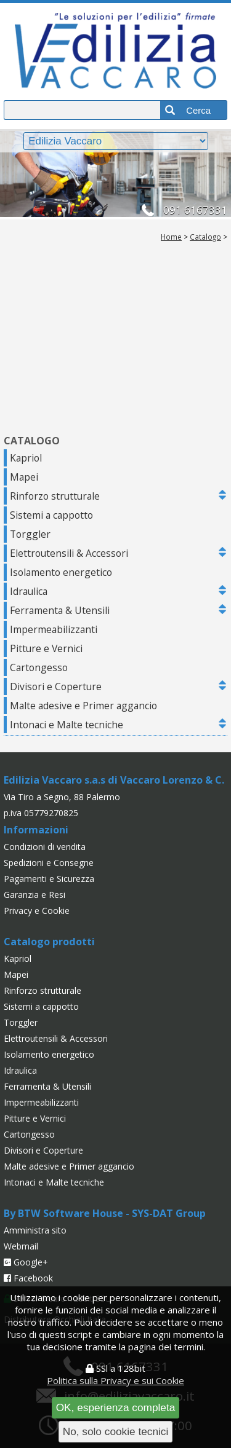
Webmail (21, 1246)
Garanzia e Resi (34, 894)
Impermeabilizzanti (53, 629)
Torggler (30, 534)
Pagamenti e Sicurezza (49, 878)
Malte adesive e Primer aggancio (83, 705)
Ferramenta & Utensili (60, 610)
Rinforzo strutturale (55, 496)
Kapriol (26, 458)
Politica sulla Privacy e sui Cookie (115, 1380)
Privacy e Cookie (37, 910)
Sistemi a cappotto (51, 515)
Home (171, 237)
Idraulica (28, 591)
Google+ (26, 1262)
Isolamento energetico (61, 572)
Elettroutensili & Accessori (69, 553)
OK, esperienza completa (116, 1407)
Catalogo (205, 237)
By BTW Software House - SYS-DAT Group (105, 1213)
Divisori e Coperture (56, 686)
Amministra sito (35, 1230)
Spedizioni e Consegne (49, 862)
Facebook (28, 1278)
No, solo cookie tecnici (116, 1431)
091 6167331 (195, 210)
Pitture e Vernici (46, 648)
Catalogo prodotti (49, 941)
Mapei (24, 477)
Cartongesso (39, 667)
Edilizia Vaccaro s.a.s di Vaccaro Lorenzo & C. (114, 780)
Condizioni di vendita (45, 846)
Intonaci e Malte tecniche (66, 724)
